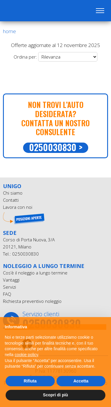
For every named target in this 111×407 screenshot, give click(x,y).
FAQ (7, 294)
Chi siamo (12, 193)
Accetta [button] (81, 381)
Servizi (9, 287)
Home (9, 31)
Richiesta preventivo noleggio (32, 301)
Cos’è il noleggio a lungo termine (35, 273)
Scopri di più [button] (55, 395)
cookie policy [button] (26, 354)
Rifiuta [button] (30, 381)
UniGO (35, 10)
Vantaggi (11, 280)
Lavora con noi (17, 207)
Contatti (11, 200)
